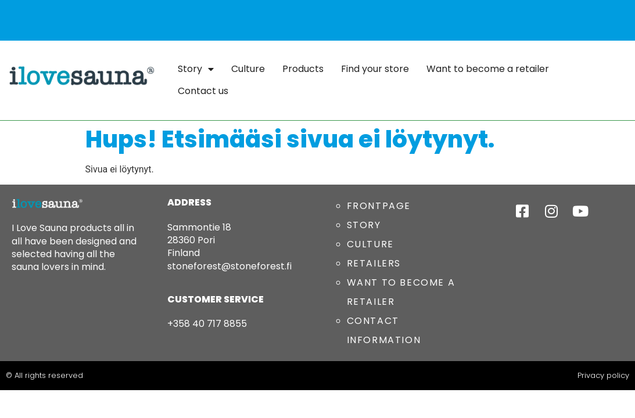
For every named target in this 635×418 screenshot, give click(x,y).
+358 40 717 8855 (207, 323)
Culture (248, 68)
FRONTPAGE (379, 205)
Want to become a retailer (487, 68)
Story (196, 69)
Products (303, 68)
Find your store (375, 68)
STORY (364, 225)
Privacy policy (603, 375)
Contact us (203, 91)
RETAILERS (374, 263)
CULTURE (370, 244)
